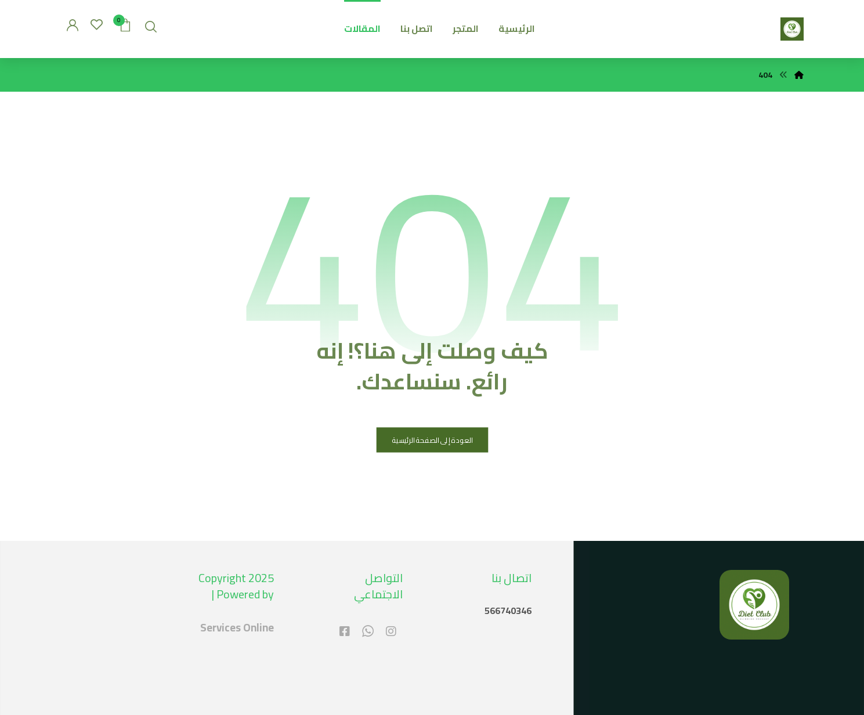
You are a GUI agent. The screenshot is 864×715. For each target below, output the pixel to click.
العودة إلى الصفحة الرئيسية (432, 440)
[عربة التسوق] (125, 23)
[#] (391, 631)
